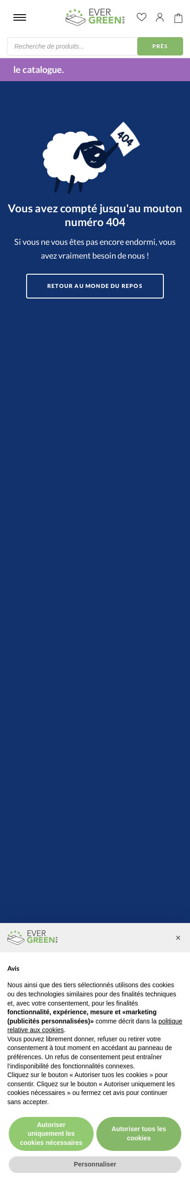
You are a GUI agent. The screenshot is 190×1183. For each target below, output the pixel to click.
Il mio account (160, 17)
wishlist (141, 17)
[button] (178, 937)
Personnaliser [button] (95, 1164)
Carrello (178, 17)
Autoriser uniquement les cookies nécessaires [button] (51, 1133)
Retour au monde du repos (95, 285)
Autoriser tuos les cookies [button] (139, 1133)
